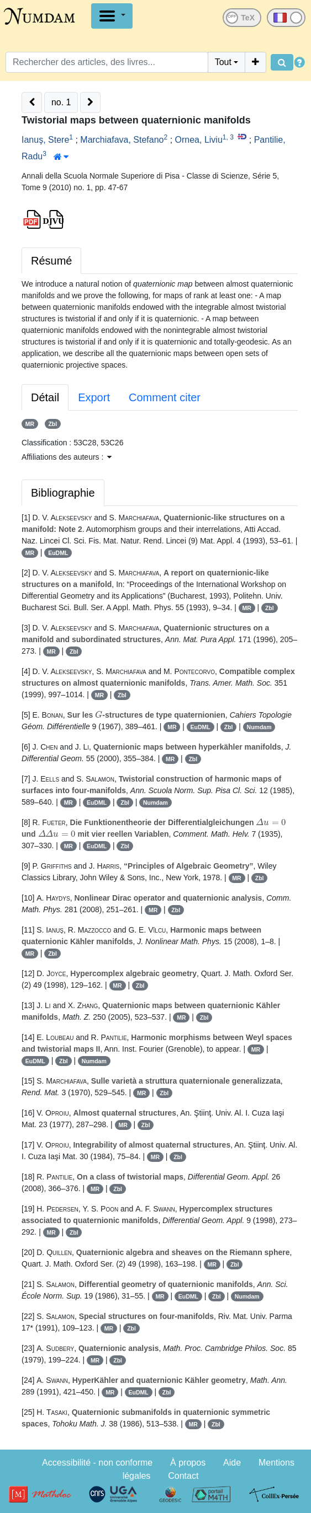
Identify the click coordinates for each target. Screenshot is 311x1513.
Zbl (52, 424)
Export (94, 397)
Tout (223, 62)
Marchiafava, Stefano (122, 139)
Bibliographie (63, 493)
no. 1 (61, 102)
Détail (45, 397)
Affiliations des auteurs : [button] (67, 457)
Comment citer (165, 397)
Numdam (259, 727)
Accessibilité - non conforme (97, 1462)
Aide (232, 1462)
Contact (183, 1475)
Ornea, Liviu (199, 139)
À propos (187, 1462)
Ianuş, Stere (45, 139)
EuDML (58, 553)
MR (29, 424)
